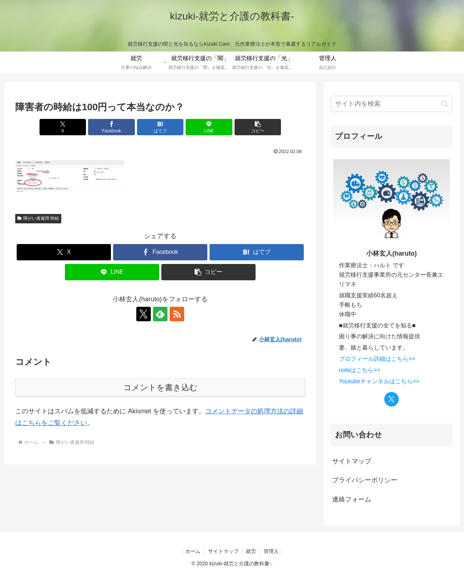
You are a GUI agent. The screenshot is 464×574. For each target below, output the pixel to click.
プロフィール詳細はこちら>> (377, 358)
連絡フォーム (351, 499)
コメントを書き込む (160, 387)
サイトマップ (351, 461)
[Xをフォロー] (143, 314)
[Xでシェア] (63, 127)
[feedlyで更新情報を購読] (160, 314)
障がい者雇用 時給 (38, 218)
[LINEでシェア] (209, 127)
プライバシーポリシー (364, 480)
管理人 (271, 551)
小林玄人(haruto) (391, 253)
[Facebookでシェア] (111, 127)
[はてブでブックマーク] (160, 127)
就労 (251, 551)
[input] (391, 104)
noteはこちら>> (359, 370)
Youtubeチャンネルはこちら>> (379, 381)
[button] (258, 127)
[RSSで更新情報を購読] (177, 314)
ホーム (192, 551)
